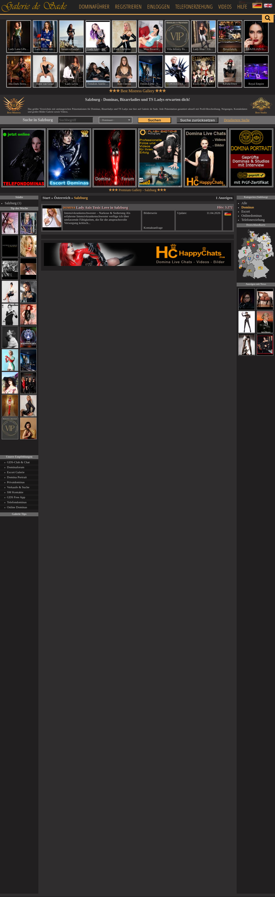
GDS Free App (16, 497)
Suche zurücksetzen (197, 120)
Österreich (62, 198)
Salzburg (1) (13, 203)
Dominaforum (15, 467)
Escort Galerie (15, 472)
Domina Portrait (17, 477)
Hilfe (242, 6)
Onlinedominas (251, 216)
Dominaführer (94, 6)
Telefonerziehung (194, 6)
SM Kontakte (15, 492)
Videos (225, 6)
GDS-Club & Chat (18, 462)
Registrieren (128, 6)
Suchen (154, 120)
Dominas (247, 207)
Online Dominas (17, 507)
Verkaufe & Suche (18, 487)
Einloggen (158, 6)
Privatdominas (16, 482)
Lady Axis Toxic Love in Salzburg (102, 207)
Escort (245, 211)
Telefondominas (17, 502)
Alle (244, 203)
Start (46, 198)
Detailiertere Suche (236, 120)
